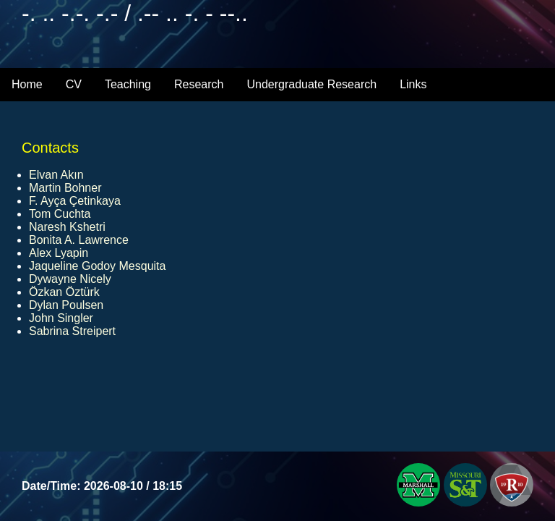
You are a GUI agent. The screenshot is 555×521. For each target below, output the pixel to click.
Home (27, 84)
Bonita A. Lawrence (79, 240)
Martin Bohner (65, 188)
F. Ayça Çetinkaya (75, 201)
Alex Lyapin (58, 253)
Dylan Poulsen (66, 305)
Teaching (128, 84)
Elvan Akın (56, 175)
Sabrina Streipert (72, 331)
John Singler (61, 318)
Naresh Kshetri (67, 227)
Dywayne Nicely (70, 279)
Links (413, 84)
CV (74, 84)
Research (198, 84)
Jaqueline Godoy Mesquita (97, 266)
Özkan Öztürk (64, 292)
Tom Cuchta (59, 214)
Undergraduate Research (311, 84)
